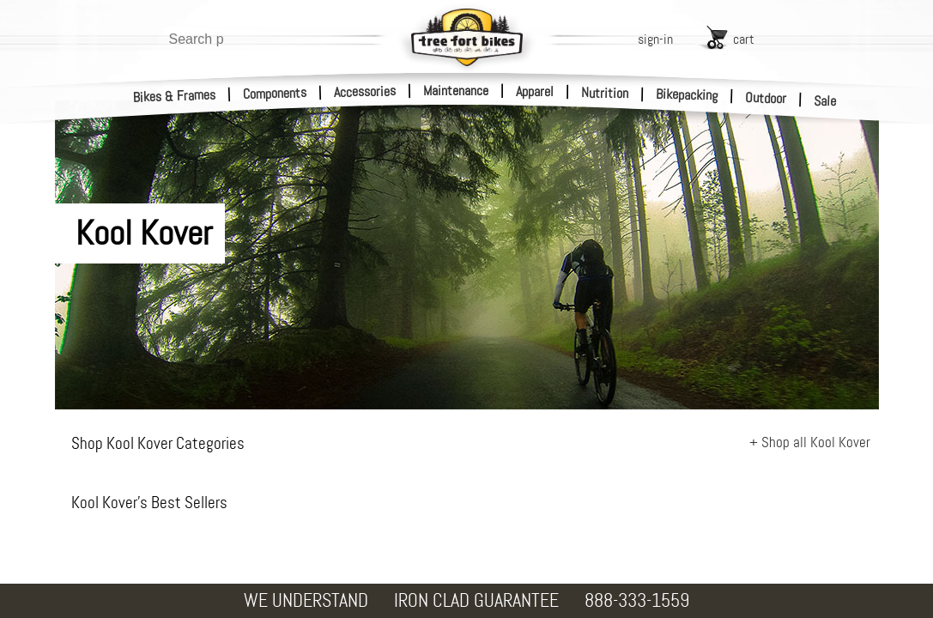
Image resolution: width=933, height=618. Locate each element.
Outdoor (766, 97)
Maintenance (455, 91)
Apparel (535, 91)
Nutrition (604, 92)
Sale (825, 101)
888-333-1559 (637, 600)
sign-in (655, 39)
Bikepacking (687, 95)
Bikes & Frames (174, 96)
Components (275, 93)
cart (743, 39)
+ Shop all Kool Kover (809, 442)
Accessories (365, 91)
